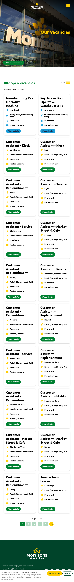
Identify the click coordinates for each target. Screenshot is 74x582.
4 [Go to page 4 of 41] (39, 524)
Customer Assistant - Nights (53, 394)
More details (13, 131)
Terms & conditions (9, 566)
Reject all (67, 573)
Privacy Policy (7, 569)
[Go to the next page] (51, 524)
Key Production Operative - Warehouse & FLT (52, 102)
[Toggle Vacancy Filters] (65, 82)
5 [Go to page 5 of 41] (45, 524)
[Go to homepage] (37, 5)
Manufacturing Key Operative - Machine (19, 102)
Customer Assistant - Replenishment (17, 184)
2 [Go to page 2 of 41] (28, 524)
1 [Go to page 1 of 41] (22, 524)
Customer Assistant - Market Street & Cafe (53, 227)
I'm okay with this (54, 573)
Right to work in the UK (25, 566)
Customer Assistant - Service (53, 182)
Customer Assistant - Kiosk (18, 144)
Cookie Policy (18, 569)
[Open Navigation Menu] (68, 5)
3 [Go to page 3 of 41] (34, 524)
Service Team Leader (49, 479)
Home (7, 63)
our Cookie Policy (24, 575)
